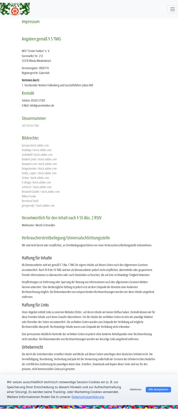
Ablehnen (136, 389)
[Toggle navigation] (172, 9)
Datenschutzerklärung (88, 397)
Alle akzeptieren (158, 389)
